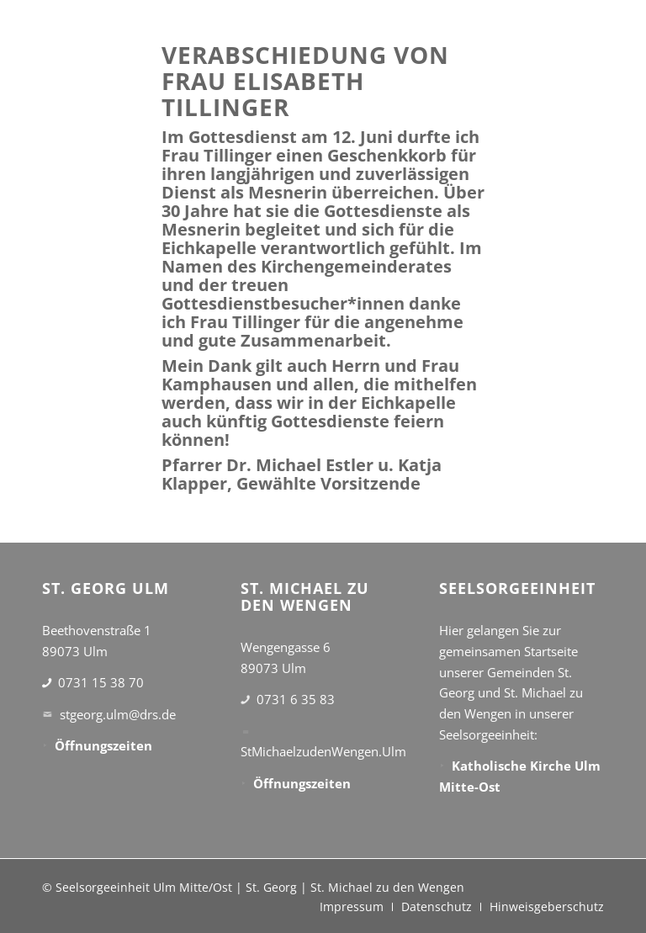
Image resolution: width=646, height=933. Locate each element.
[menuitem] (351, 907)
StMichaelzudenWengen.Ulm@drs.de (347, 751)
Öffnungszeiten (103, 745)
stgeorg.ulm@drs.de (118, 714)
